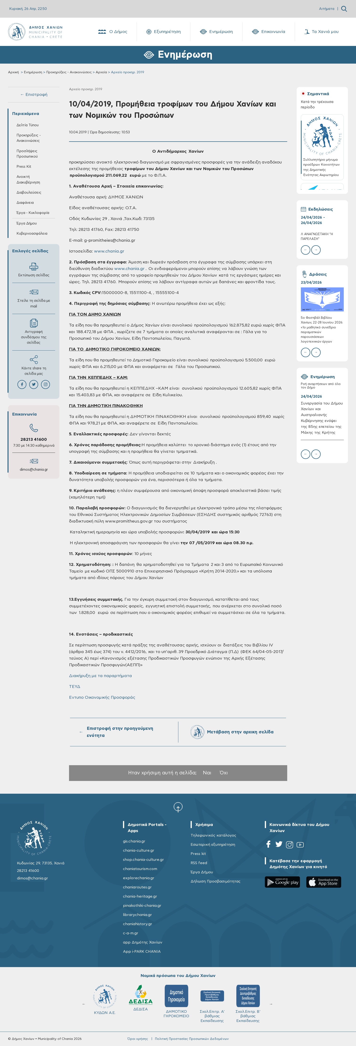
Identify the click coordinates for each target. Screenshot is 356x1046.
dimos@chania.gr (34, 469)
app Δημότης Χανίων (142, 942)
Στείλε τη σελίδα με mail (33, 298)
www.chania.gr (109, 251)
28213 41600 (33, 439)
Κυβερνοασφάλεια (31, 233)
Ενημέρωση (216, 31)
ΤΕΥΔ (74, 687)
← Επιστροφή (33, 95)
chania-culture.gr (138, 850)
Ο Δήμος (112, 31)
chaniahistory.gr (137, 924)
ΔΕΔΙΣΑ (107, 998)
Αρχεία (101, 72)
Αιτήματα (326, 9)
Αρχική (13, 72)
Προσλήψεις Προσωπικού (27, 153)
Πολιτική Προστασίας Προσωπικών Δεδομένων (192, 1039)
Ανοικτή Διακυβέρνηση (28, 179)
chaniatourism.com (140, 869)
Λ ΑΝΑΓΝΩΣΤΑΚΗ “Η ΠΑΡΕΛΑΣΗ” (317, 237)
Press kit (198, 854)
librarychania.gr (137, 915)
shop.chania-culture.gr (143, 860)
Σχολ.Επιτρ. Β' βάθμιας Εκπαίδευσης (214, 1003)
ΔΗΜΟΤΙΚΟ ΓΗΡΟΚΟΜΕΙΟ (142, 1001)
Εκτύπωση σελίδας (33, 269)
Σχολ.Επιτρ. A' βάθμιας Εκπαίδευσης (178, 1003)
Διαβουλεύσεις (28, 192)
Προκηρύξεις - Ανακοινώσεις (69, 72)
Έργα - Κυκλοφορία (32, 213)
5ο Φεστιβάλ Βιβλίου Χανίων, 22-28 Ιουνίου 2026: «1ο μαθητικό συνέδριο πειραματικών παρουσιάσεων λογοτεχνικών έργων (322, 329)
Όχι (224, 772)
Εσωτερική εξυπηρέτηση (213, 844)
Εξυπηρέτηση (163, 31)
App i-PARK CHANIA (142, 951)
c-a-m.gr (130, 933)
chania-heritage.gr (140, 896)
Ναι (207, 772)
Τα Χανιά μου (321, 31)
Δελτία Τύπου (27, 125)
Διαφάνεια (25, 202)
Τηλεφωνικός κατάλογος (213, 835)
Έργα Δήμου (26, 223)
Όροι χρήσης (137, 1039)
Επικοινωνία (268, 31)
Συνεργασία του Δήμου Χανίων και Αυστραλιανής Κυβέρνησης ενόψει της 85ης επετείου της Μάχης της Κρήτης (322, 417)
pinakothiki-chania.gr (142, 905)
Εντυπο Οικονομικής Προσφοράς (102, 697)
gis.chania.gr (134, 841)
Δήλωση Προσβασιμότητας (216, 881)
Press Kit (23, 166)
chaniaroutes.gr (137, 887)
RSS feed (199, 863)
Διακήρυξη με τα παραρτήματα (100, 676)
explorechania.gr (138, 878)
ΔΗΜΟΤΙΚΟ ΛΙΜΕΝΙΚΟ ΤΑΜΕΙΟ (250, 1004)
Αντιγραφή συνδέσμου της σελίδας (34, 331)
